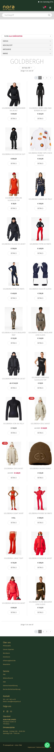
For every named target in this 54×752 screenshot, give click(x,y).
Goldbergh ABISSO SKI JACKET (13, 603)
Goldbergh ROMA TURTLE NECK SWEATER (40, 154)
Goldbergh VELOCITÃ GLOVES (40, 289)
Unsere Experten (8, 649)
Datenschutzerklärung (10, 685)
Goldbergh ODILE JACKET (40, 424)
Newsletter (6, 664)
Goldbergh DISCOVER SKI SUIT (13, 154)
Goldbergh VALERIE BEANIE (40, 468)
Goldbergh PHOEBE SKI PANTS (40, 513)
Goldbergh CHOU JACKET (13, 468)
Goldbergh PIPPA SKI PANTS (40, 244)
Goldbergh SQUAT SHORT (13, 513)
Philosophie (7, 646)
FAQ (4, 674)
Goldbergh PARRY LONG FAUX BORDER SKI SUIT (40, 109)
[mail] (11, 711)
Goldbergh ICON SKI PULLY (13, 424)
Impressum (31, 747)
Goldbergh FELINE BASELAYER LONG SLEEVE (40, 603)
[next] (50, 77)
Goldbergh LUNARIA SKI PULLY (40, 199)
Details (14, 119)
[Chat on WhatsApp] (47, 745)
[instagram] (7, 711)
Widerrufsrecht (8, 678)
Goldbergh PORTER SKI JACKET (13, 379)
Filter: (27, 36)
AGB (4, 682)
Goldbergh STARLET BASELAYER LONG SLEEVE (40, 334)
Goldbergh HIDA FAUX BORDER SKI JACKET (13, 109)
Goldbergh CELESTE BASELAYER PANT (13, 334)
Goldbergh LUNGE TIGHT (13, 558)
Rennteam (6, 653)
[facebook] (4, 711)
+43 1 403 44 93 (11, 699)
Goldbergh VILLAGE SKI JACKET (13, 244)
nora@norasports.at (14, 701)
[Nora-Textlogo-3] (8, 6)
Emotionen (6, 657)
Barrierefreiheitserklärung (11, 689)
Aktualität (26, 68)
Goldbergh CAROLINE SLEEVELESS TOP (13, 199)
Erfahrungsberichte (9, 661)
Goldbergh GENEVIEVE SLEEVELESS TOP (40, 379)
